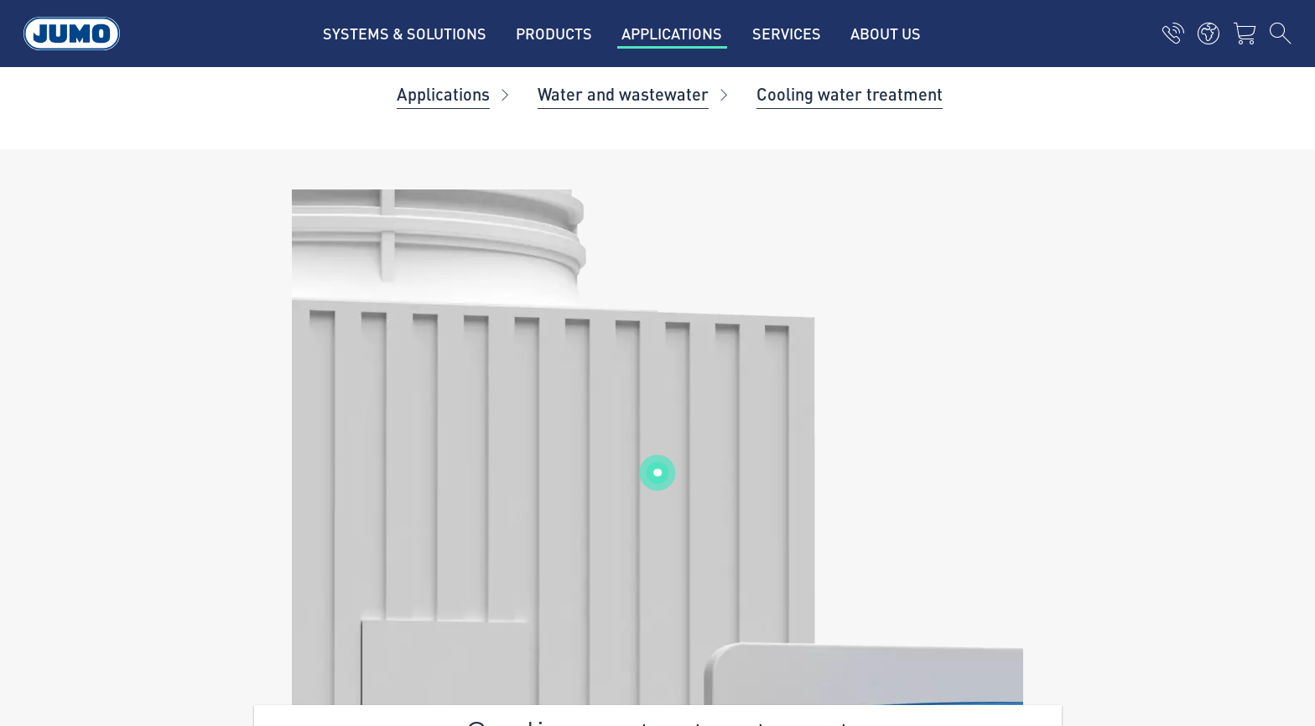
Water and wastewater (623, 93)
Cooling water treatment (849, 93)
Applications (443, 93)
